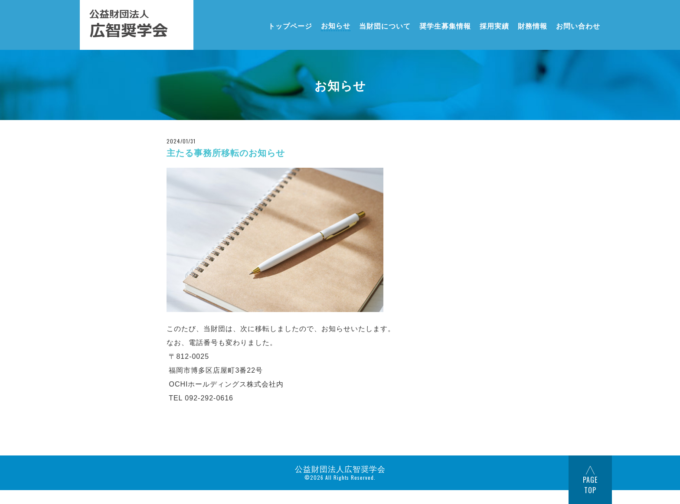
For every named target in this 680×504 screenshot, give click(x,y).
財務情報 (532, 25)
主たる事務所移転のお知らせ (226, 153)
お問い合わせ (578, 25)
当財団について (385, 25)
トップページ (290, 25)
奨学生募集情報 (445, 25)
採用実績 (494, 25)
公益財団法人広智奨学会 (340, 468)
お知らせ (335, 25)
